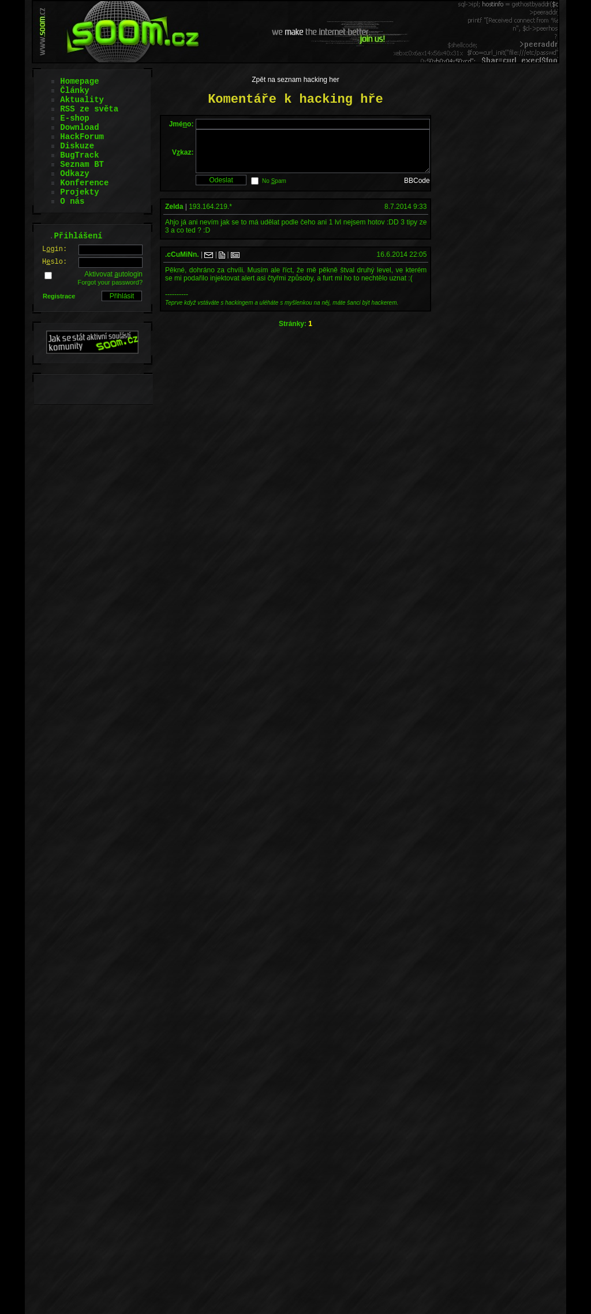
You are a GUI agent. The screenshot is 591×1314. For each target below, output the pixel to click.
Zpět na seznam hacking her (295, 80)
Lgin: (54, 249)
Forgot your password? (110, 282)
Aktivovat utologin (113, 274)
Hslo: (54, 262)
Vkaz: (182, 156)
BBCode (417, 189)
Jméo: (181, 124)
